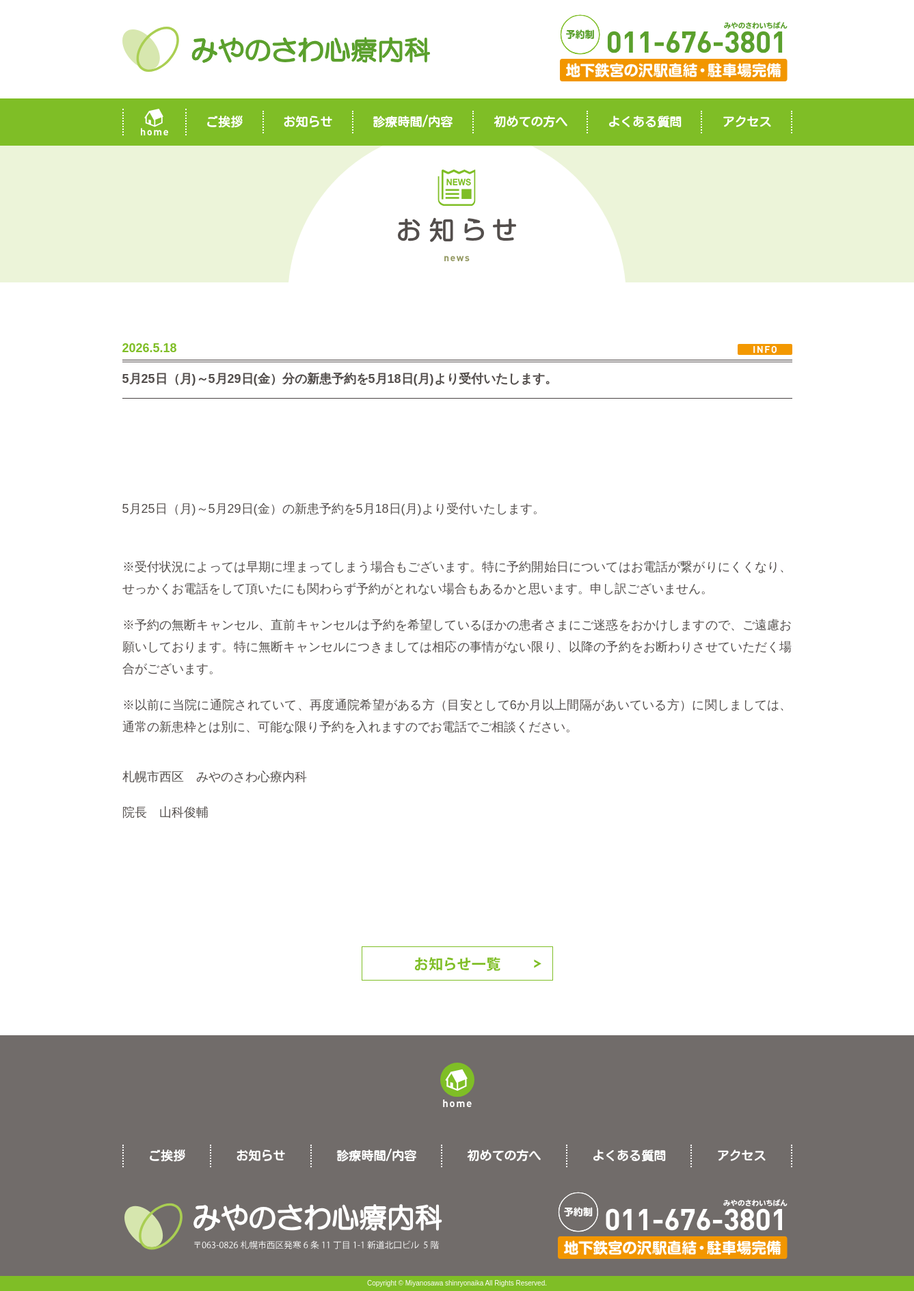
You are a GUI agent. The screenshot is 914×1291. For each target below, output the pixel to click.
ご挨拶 (224, 122)
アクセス (746, 122)
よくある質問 (645, 122)
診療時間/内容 (413, 122)
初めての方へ (530, 122)
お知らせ (307, 122)
